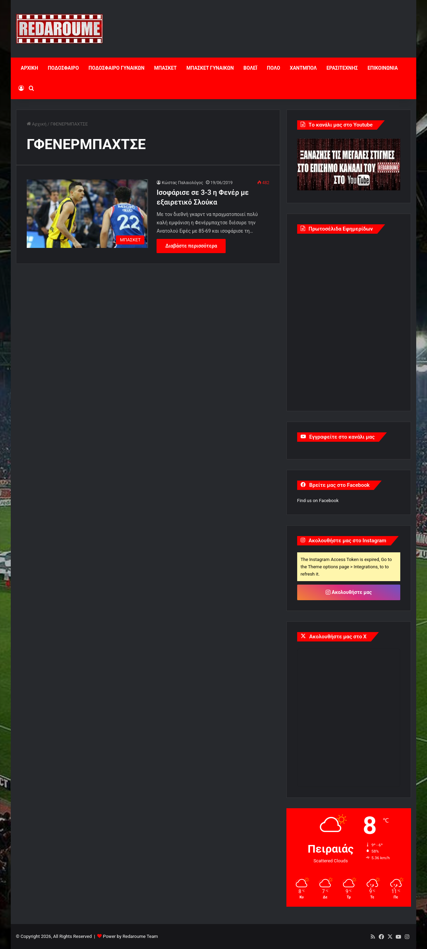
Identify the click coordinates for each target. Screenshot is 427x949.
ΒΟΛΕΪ (250, 68)
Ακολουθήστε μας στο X (338, 636)
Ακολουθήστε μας (349, 592)
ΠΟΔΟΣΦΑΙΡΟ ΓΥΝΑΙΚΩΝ (116, 68)
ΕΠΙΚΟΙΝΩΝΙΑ (383, 68)
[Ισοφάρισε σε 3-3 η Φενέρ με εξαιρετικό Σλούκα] (87, 213)
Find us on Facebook (317, 500)
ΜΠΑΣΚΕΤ (165, 68)
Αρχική (37, 124)
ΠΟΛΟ (273, 68)
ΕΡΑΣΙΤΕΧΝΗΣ (342, 68)
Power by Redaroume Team (130, 936)
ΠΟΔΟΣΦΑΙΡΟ (63, 68)
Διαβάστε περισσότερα (191, 246)
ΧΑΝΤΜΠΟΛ (303, 68)
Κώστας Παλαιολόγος (182, 182)
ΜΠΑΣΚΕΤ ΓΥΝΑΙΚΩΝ (210, 68)
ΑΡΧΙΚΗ (29, 68)
